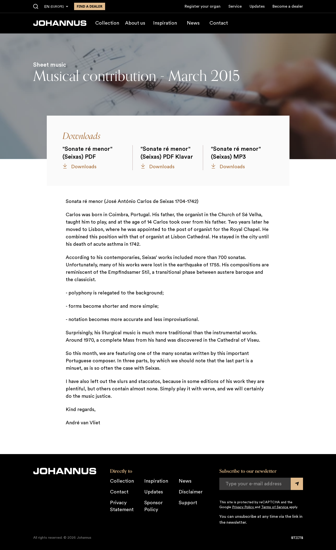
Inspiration (165, 23)
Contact (218, 23)
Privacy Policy (243, 507)
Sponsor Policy (153, 506)
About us (135, 23)
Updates (257, 6)
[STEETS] (297, 537)
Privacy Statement (122, 506)
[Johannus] (59, 23)
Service (235, 6)
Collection (107, 23)
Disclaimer (191, 491)
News (193, 23)
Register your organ (203, 6)
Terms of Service (275, 507)
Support (188, 502)
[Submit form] (297, 484)
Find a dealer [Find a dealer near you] (89, 6)
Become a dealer (287, 6)
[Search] (35, 6)
